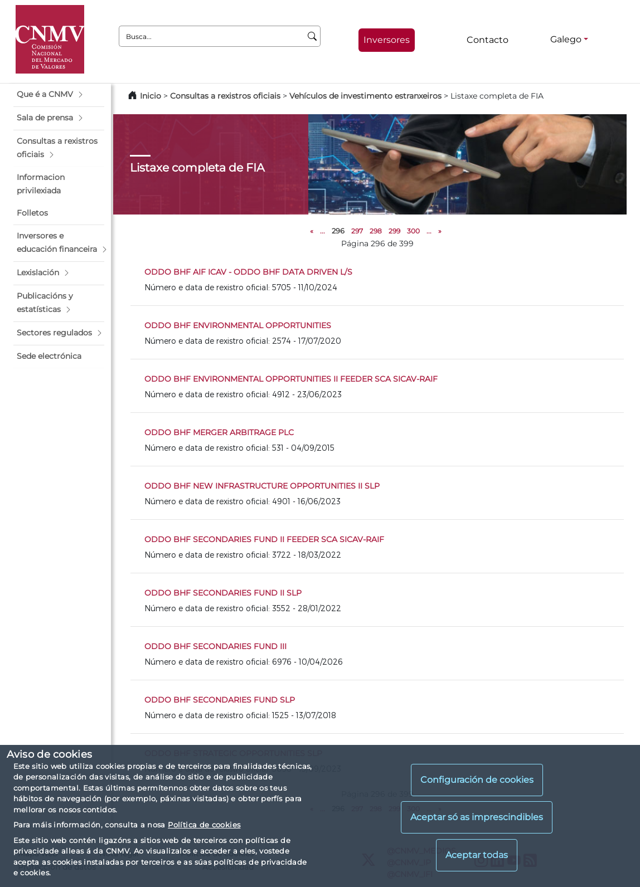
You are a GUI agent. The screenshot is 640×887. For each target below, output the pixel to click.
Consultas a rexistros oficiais (225, 96)
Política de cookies (204, 824)
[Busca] (312, 36)
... (322, 231)
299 (394, 231)
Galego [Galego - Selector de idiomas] (565, 39)
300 (413, 231)
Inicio (150, 96)
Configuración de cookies (477, 779)
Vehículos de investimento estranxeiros (365, 96)
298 (376, 231)
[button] (58, 95)
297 (357, 231)
